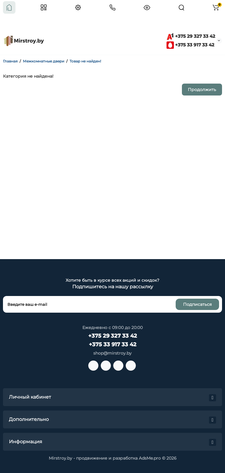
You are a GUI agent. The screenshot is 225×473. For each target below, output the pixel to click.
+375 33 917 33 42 (190, 45)
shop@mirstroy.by (112, 353)
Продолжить (202, 89)
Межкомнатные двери (43, 61)
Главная (10, 61)
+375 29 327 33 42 (190, 36)
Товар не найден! (85, 61)
